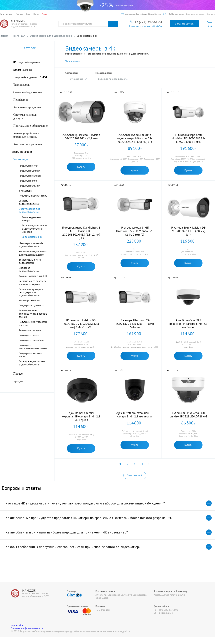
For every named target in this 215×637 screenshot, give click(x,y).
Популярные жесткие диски (30, 355)
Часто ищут (20, 159)
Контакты (210, 14)
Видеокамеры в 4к (32, 236)
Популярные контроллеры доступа (33, 323)
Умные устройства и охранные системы (26, 134)
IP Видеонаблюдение (26, 62)
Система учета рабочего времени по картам (32, 282)
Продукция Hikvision (30, 175)
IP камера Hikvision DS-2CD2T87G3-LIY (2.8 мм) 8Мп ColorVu (135, 323)
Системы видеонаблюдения (29, 202)
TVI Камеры (25, 190)
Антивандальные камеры (31, 219)
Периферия (20, 99)
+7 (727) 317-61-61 (148, 22)
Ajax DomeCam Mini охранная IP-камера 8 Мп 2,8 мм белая (188, 323)
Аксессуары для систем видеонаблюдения (32, 363)
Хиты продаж (6, 14)
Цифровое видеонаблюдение (29, 269)
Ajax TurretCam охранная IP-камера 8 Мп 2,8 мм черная (134, 414)
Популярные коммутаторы (33, 195)
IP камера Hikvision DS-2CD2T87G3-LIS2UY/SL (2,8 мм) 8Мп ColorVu (81, 323)
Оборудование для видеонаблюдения (29, 210)
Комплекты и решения (27, 144)
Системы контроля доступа (25, 116)
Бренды (18, 381)
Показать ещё (134, 475)
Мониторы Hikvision (29, 300)
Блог (28, 14)
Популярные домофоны (31, 340)
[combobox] (77, 79)
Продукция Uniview (29, 185)
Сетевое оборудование (27, 92)
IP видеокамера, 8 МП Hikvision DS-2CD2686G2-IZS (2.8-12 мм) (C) (134, 231)
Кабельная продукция (27, 107)
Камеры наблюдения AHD (33, 276)
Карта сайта (17, 625)
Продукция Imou (28, 180)
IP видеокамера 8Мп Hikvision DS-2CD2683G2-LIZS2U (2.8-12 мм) (188, 138)
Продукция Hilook (28, 165)
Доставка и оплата (195, 14)
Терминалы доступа (30, 330)
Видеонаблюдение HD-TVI (30, 77)
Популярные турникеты (31, 305)
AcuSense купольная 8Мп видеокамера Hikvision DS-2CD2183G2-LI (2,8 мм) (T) (134, 138)
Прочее (18, 373)
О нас (36, 14)
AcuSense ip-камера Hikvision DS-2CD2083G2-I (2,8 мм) (81, 136)
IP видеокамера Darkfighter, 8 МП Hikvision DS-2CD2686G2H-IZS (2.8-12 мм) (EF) (81, 233)
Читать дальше (72, 61)
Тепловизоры (21, 84)
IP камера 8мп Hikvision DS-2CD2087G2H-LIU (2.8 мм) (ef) (188, 231)
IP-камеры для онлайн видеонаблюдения (31, 245)
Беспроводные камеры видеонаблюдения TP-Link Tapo (34, 228)
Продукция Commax (29, 170)
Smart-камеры (22, 69)
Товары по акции (21, 152)
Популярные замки (29, 335)
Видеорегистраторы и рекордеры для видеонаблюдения (31, 292)
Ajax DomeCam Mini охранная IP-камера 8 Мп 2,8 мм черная (81, 416)
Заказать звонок (184, 23)
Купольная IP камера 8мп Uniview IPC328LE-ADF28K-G (188, 414)
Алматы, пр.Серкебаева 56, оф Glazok (141, 14)
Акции (45, 14)
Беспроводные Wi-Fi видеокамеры (30, 261)
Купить (81, 166)
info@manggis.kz (173, 14)
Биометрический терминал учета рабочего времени (33, 313)
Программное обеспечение (30, 125)
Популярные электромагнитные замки (33, 346)
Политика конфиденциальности (27, 628)
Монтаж (19, 14)
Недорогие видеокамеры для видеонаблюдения (32, 253)
